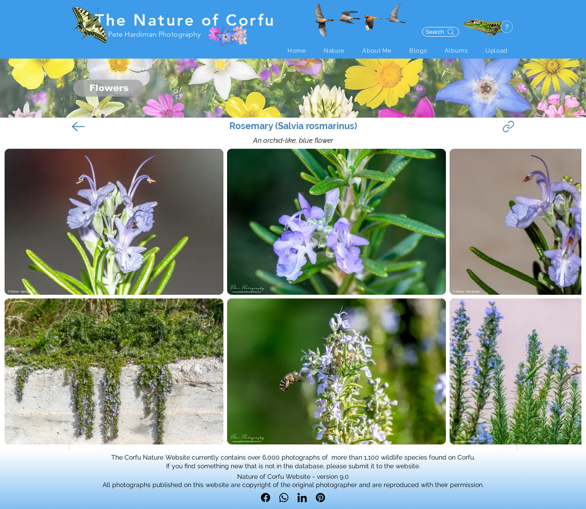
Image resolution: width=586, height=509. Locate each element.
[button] (334, 50)
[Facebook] (265, 497)
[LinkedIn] (302, 497)
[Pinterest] (320, 497)
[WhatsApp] (283, 497)
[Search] (440, 32)
